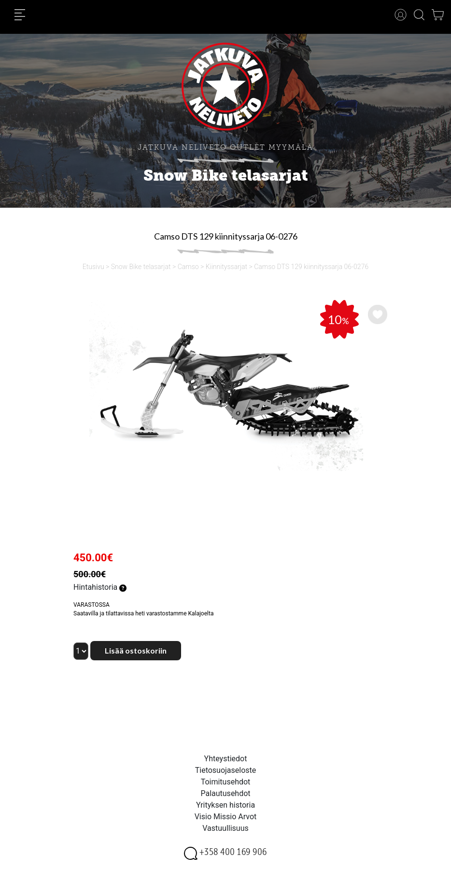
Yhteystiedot (225, 758)
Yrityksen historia (225, 805)
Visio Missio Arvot (226, 816)
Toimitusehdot (226, 781)
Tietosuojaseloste (225, 770)
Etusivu (93, 267)
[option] (225, 385)
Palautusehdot (225, 793)
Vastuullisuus (225, 828)
